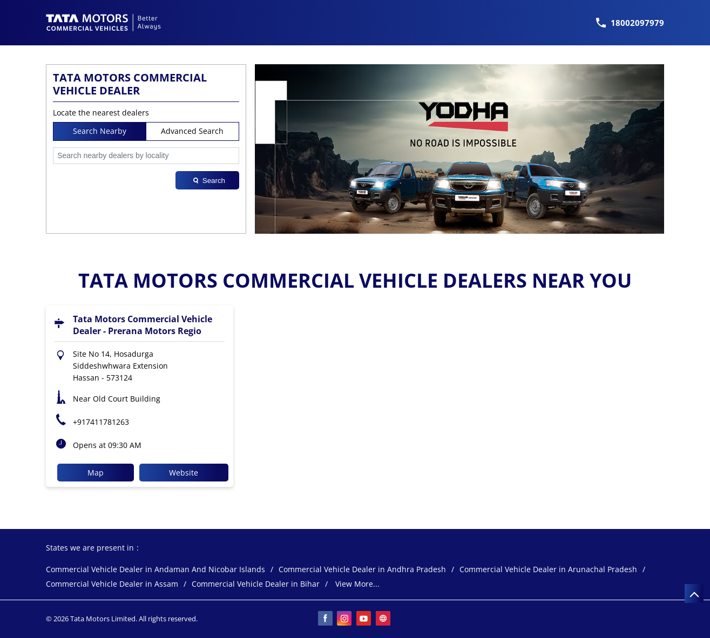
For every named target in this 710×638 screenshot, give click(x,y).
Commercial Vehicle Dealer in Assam (112, 584)
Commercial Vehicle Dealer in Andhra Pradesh (362, 569)
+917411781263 (101, 422)
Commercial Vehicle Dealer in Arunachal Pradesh (548, 569)
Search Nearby (99, 131)
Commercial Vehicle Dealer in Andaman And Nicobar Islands (155, 569)
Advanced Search (192, 131)
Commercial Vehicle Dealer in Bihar (256, 584)
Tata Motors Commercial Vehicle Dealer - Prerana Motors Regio (142, 325)
